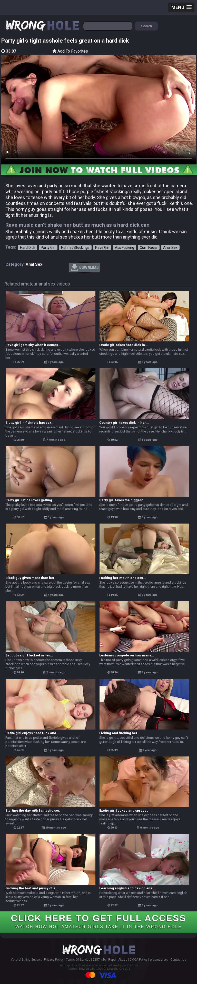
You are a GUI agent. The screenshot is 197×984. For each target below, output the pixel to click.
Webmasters (159, 959)
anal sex (34, 264)
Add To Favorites (70, 51)
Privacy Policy (54, 959)
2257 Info (99, 959)
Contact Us (178, 959)
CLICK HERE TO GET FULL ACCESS (98, 921)
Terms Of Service (78, 959)
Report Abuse (117, 959)
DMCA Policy (138, 959)
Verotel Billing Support (26, 959)
